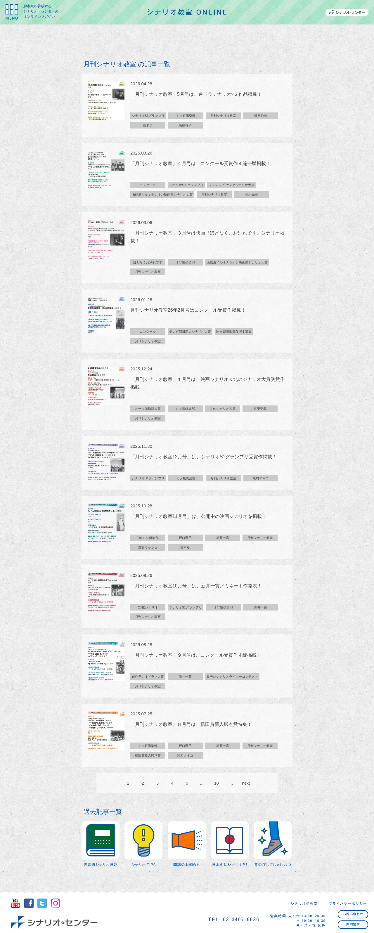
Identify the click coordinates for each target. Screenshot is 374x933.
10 (216, 785)
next (246, 785)
